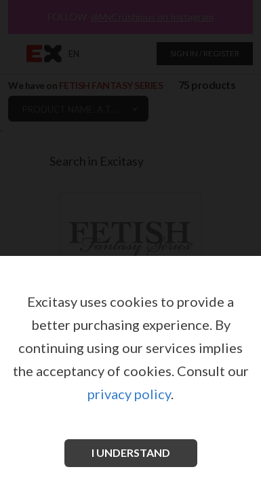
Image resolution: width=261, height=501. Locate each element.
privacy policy (129, 394)
